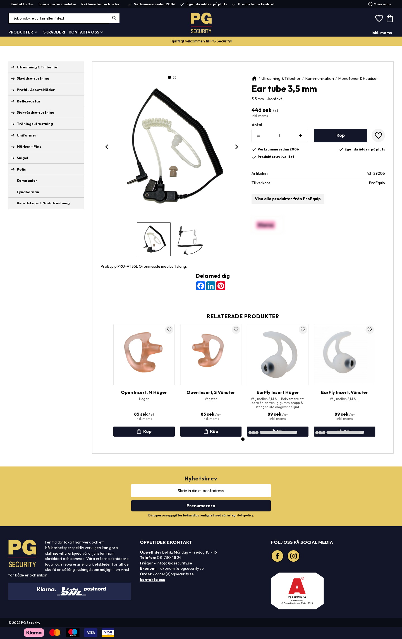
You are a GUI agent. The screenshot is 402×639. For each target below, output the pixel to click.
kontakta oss (152, 579)
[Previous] (107, 147)
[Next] (236, 147)
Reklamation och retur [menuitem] (100, 4)
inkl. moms (382, 32)
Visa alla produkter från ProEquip (288, 198)
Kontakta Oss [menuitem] (22, 4)
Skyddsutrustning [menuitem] (33, 78)
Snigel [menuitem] (22, 157)
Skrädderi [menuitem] (54, 32)
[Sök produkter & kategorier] (64, 18)
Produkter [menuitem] (20, 32)
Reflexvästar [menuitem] (28, 101)
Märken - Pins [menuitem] (29, 146)
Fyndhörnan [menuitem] (28, 192)
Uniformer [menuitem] (26, 135)
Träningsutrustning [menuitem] (35, 123)
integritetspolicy (240, 515)
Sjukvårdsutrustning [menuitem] (35, 112)
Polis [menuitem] (21, 169)
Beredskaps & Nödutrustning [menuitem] (43, 203)
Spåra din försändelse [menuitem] (57, 4)
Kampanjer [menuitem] (27, 180)
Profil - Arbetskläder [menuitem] (36, 89)
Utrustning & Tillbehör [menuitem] (37, 67)
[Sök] (114, 18)
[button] (379, 18)
